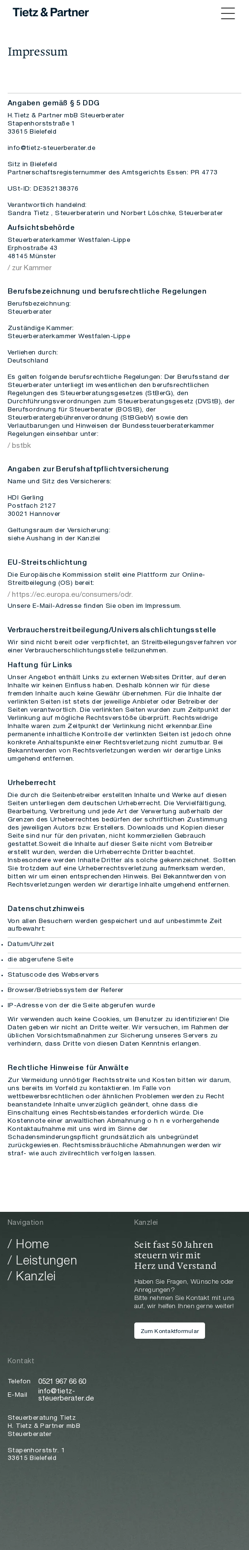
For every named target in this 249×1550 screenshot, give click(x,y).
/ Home (28, 1246)
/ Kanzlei (32, 1278)
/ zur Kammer (30, 268)
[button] (228, 13)
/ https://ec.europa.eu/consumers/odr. (70, 595)
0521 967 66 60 (62, 1382)
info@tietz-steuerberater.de (66, 1395)
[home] (48, 13)
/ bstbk (19, 446)
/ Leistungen (42, 1262)
